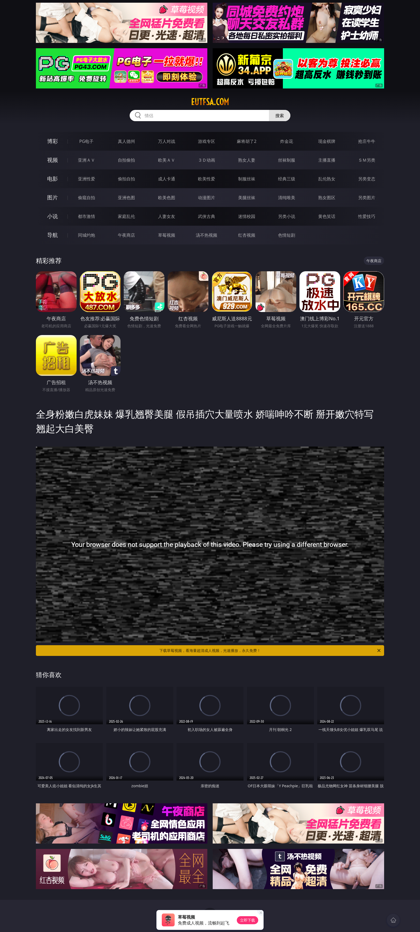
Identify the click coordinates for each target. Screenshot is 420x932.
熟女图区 (326, 197)
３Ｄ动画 (206, 160)
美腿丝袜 (246, 197)
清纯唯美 (286, 197)
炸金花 (286, 141)
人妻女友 (166, 216)
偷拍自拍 (126, 179)
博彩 (52, 141)
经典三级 (286, 179)
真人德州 (126, 141)
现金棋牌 (326, 141)
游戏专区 (206, 141)
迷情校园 (246, 216)
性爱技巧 (366, 216)
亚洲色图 (126, 197)
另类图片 (366, 197)
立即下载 (247, 920)
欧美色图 (166, 197)
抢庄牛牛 (366, 141)
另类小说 (286, 216)
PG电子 (86, 141)
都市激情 (86, 216)
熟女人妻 (246, 160)
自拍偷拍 (126, 160)
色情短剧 (286, 235)
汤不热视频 (206, 235)
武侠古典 (206, 216)
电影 (52, 178)
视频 (52, 160)
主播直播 (326, 160)
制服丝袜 (246, 179)
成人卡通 (166, 179)
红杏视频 (246, 235)
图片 (52, 197)
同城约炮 (86, 235)
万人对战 (166, 141)
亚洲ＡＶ (86, 160)
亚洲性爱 (86, 179)
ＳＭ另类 (366, 160)
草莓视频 (166, 235)
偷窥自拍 (86, 197)
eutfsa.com (210, 101)
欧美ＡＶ (166, 160)
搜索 (279, 115)
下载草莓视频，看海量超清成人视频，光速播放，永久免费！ (270, 650)
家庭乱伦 (126, 216)
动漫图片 (206, 197)
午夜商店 (126, 235)
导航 (52, 235)
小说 (52, 216)
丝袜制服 (286, 160)
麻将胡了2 (246, 141)
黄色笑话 (326, 216)
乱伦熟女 (326, 179)
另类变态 (366, 179)
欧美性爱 (206, 179)
